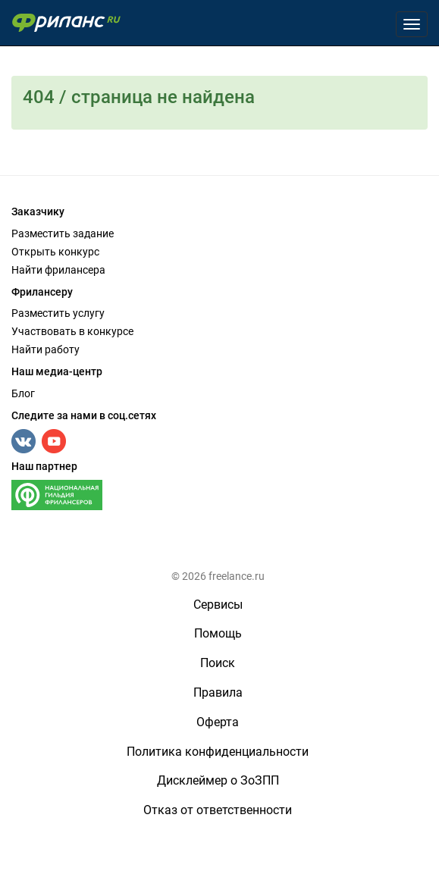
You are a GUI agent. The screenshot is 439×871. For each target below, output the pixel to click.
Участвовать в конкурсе (72, 331)
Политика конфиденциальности (218, 751)
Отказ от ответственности (217, 810)
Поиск (217, 663)
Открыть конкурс (55, 252)
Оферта (217, 722)
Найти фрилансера (58, 270)
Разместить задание (62, 233)
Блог (23, 393)
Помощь (218, 633)
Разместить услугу (58, 313)
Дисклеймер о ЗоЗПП (218, 780)
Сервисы (218, 604)
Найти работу (45, 349)
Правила (218, 692)
